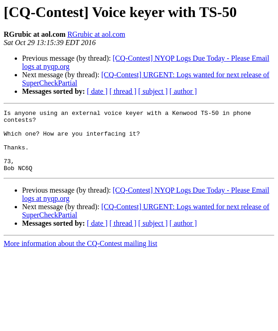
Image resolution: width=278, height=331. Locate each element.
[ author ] (183, 91)
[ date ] (97, 91)
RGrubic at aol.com (96, 34)
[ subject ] (153, 91)
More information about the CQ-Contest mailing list (80, 256)
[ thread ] (122, 91)
